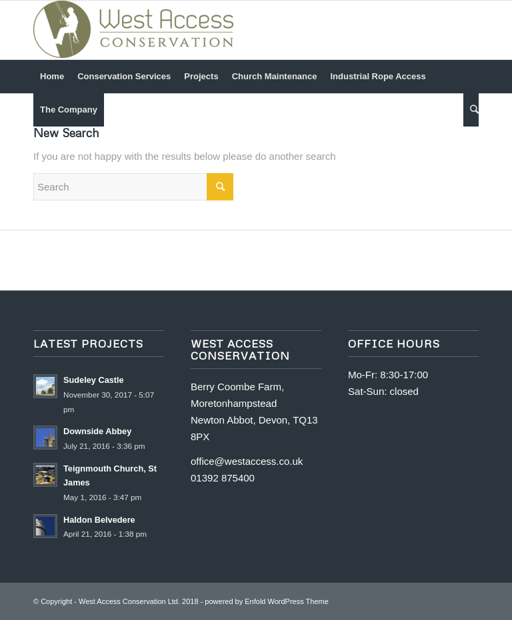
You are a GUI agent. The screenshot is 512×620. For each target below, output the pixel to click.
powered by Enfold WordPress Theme (266, 601)
